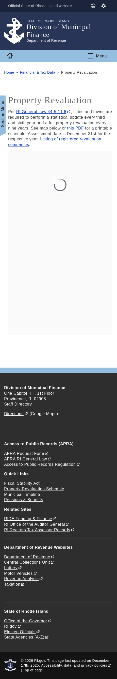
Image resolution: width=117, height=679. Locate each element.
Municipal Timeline (22, 494)
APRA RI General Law (25, 459)
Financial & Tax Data (37, 72)
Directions (14, 414)
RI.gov (10, 626)
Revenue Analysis (21, 579)
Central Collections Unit (27, 562)
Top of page (33, 670)
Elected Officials (20, 632)
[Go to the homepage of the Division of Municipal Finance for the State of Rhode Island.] (15, 31)
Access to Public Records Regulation (40, 464)
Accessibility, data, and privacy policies (74, 665)
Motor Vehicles (18, 573)
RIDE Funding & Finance (28, 519)
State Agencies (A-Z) (24, 637)
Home (9, 72)
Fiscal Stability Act (22, 483)
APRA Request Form (24, 453)
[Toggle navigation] (97, 55)
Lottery (11, 568)
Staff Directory (18, 404)
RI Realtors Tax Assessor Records (37, 530)
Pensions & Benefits (23, 500)
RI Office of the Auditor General (34, 524)
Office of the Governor (25, 621)
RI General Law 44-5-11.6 (41, 112)
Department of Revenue (27, 557)
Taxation (12, 584)
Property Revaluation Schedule (34, 489)
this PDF (75, 128)
